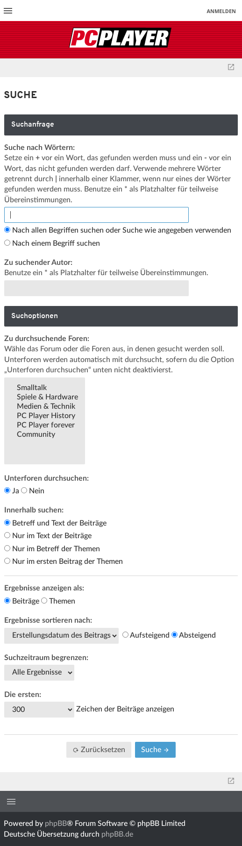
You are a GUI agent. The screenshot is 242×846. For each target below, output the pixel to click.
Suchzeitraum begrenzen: (46, 657)
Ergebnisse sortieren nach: (48, 620)
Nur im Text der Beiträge (48, 536)
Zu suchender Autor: (38, 262)
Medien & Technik (44, 407)
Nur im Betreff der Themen (52, 549)
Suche (155, 750)
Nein (32, 491)
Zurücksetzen (98, 750)
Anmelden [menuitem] (221, 10)
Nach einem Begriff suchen (52, 243)
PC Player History (44, 416)
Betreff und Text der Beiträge (55, 523)
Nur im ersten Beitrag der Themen (63, 561)
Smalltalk (44, 388)
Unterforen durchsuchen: (46, 478)
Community (44, 435)
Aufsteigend (146, 635)
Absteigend (193, 635)
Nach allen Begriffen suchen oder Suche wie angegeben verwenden (117, 230)
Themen (58, 601)
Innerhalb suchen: (34, 510)
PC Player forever (44, 425)
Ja (11, 491)
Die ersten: (22, 694)
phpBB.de (117, 834)
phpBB (56, 823)
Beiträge (21, 601)
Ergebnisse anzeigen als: (44, 588)
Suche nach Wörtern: (39, 147)
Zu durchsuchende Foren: (46, 338)
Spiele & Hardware (44, 397)
